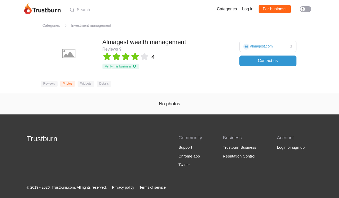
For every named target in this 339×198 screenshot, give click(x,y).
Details (104, 83)
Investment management (91, 25)
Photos (67, 83)
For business (275, 9)
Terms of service (152, 187)
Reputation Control (239, 156)
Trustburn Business (239, 147)
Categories (227, 9)
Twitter (184, 164)
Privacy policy (123, 187)
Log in (247, 9)
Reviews (49, 83)
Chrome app (189, 156)
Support (185, 147)
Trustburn (42, 139)
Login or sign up (291, 147)
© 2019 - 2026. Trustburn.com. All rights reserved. (67, 187)
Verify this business (120, 66)
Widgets (85, 83)
